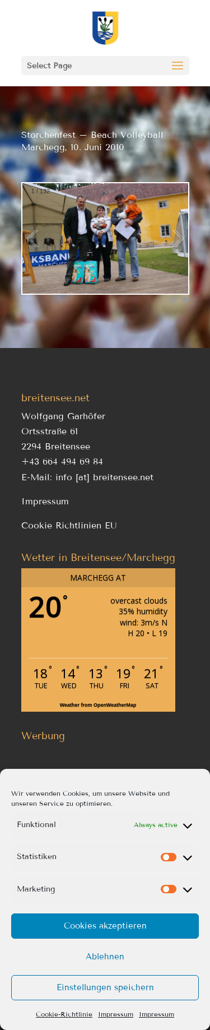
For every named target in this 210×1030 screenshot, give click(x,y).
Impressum (115, 1014)
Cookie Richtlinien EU (69, 525)
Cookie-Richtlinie (64, 1014)
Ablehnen (105, 957)
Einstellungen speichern (105, 987)
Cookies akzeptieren (105, 926)
